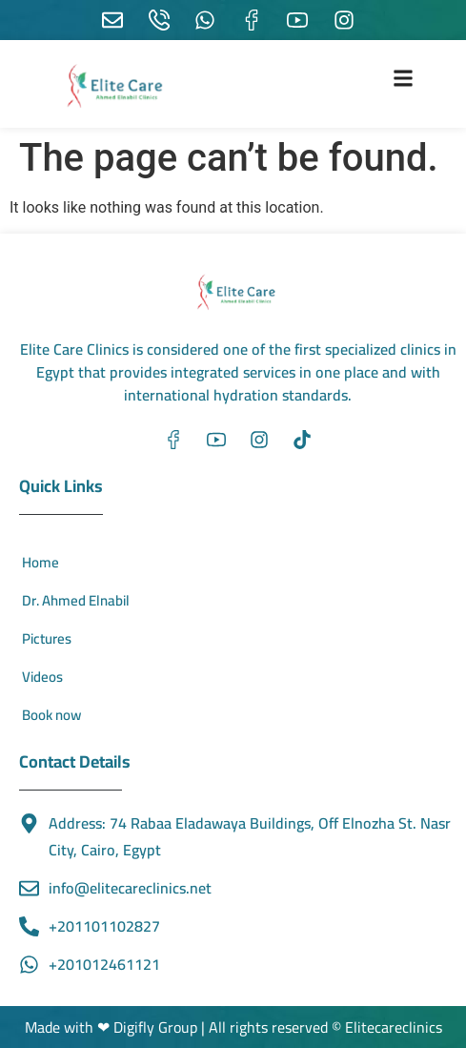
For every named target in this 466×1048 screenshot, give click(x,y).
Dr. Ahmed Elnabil (76, 600)
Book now (51, 715)
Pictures (46, 638)
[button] (403, 77)
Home (40, 562)
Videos (42, 676)
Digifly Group (157, 1027)
